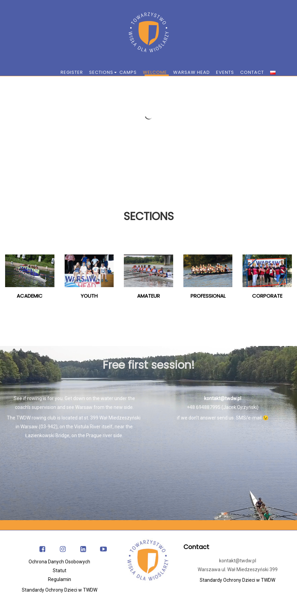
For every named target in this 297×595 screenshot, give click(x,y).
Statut (59, 570)
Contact (196, 547)
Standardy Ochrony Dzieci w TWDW (59, 590)
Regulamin (59, 579)
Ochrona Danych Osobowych (59, 561)
